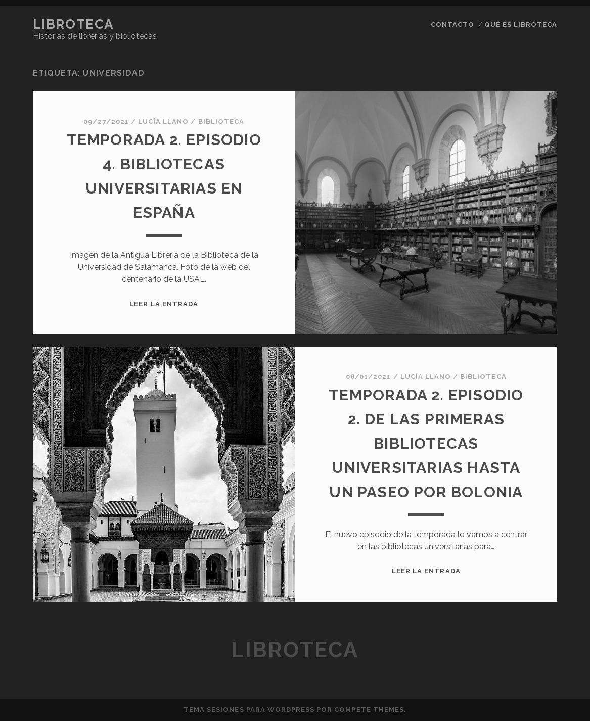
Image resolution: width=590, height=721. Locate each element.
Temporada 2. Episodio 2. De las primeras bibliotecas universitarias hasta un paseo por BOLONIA (426, 443)
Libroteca (73, 24)
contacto (452, 24)
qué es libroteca (521, 24)
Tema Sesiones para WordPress (249, 709)
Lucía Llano (163, 121)
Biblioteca (221, 121)
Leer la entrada (163, 304)
